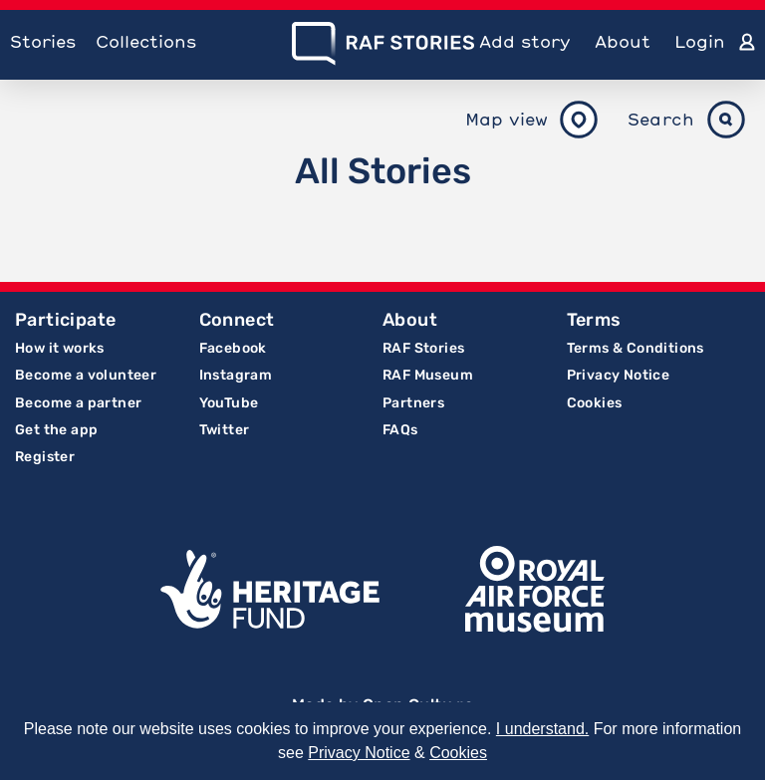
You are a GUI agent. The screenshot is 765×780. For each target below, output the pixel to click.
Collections (146, 41)
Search (661, 119)
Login (699, 41)
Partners (413, 402)
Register (45, 456)
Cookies (595, 402)
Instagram (236, 375)
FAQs (400, 429)
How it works (60, 348)
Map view (506, 119)
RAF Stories (423, 348)
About (622, 41)
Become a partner (78, 402)
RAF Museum (427, 375)
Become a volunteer (85, 375)
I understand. (542, 728)
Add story (525, 41)
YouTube (229, 402)
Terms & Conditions (635, 348)
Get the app (56, 429)
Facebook (233, 348)
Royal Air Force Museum (535, 590)
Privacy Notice (618, 375)
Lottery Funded (270, 590)
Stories (43, 41)
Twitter (224, 429)
